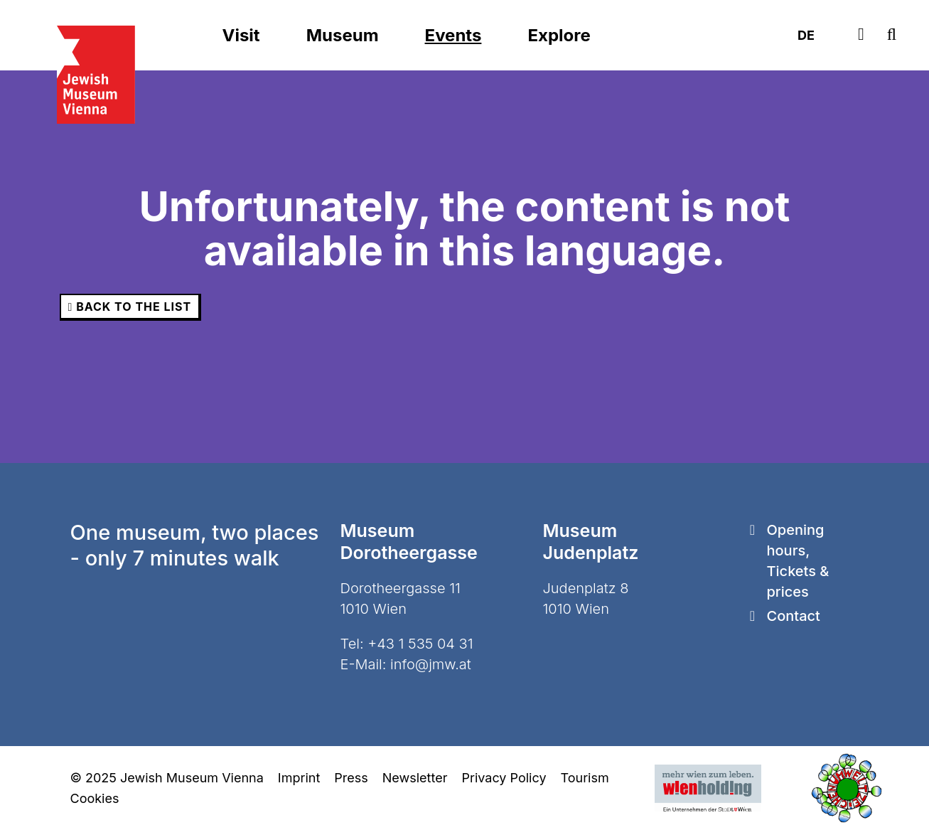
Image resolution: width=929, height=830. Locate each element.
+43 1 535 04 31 (420, 643)
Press (350, 777)
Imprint (299, 777)
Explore (558, 35)
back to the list (130, 306)
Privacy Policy (503, 777)
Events (453, 35)
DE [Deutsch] (806, 35)
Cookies (94, 798)
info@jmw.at (430, 664)
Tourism (585, 777)
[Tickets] (861, 35)
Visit (241, 35)
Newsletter (415, 777)
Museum (342, 35)
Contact (793, 615)
